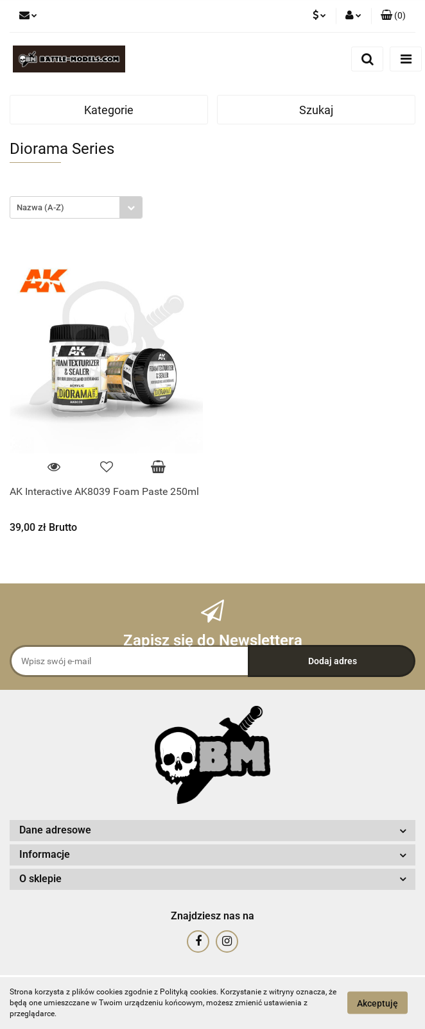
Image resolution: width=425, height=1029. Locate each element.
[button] (393, 16)
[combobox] (76, 207)
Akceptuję (377, 1003)
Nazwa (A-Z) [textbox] (40, 207)
